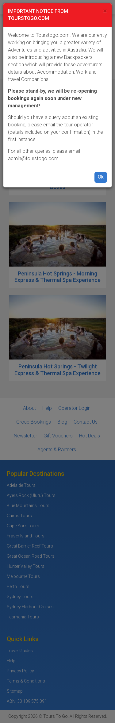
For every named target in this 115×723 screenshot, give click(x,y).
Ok (101, 177)
